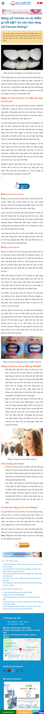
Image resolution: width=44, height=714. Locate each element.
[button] (3, 3)
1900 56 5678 (15, 628)
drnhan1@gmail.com (17, 630)
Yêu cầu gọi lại (24, 712)
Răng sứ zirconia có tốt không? (14, 595)
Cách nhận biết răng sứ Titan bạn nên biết (18, 592)
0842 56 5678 (26, 628)
